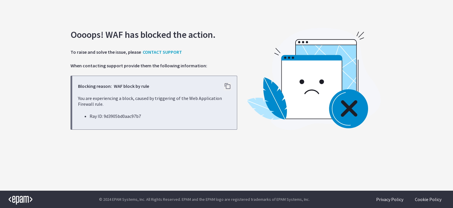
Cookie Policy (428, 199)
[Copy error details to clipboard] (227, 86)
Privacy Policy (389, 199)
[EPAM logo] (16, 199)
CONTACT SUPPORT (162, 52)
